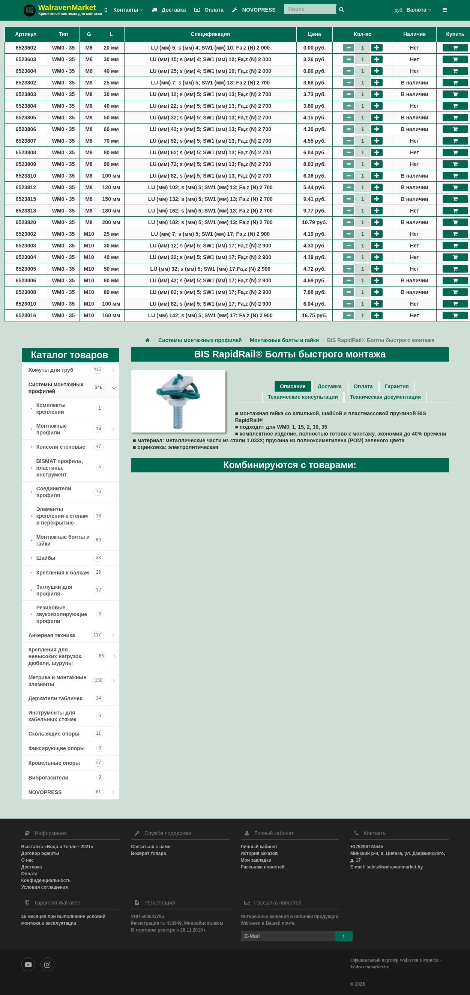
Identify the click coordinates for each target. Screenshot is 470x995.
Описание (293, 386)
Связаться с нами (151, 846)
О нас (27, 860)
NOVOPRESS (252, 10)
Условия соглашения (44, 887)
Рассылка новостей (263, 867)
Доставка (167, 10)
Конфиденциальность (46, 880)
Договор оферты (40, 853)
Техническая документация (385, 397)
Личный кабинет (259, 846)
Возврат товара (148, 853)
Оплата (207, 10)
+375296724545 (366, 846)
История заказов (259, 853)
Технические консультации (303, 397)
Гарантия (397, 386)
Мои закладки (256, 860)
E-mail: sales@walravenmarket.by (386, 867)
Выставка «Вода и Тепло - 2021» (57, 846)
